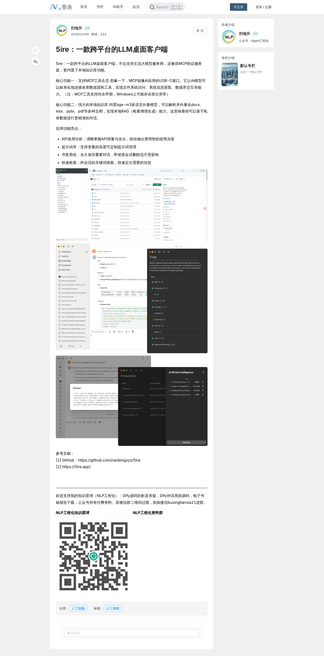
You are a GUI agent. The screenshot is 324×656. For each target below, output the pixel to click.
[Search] (166, 7)
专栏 (100, 6)
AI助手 (118, 6)
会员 (136, 6)
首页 (83, 6)
